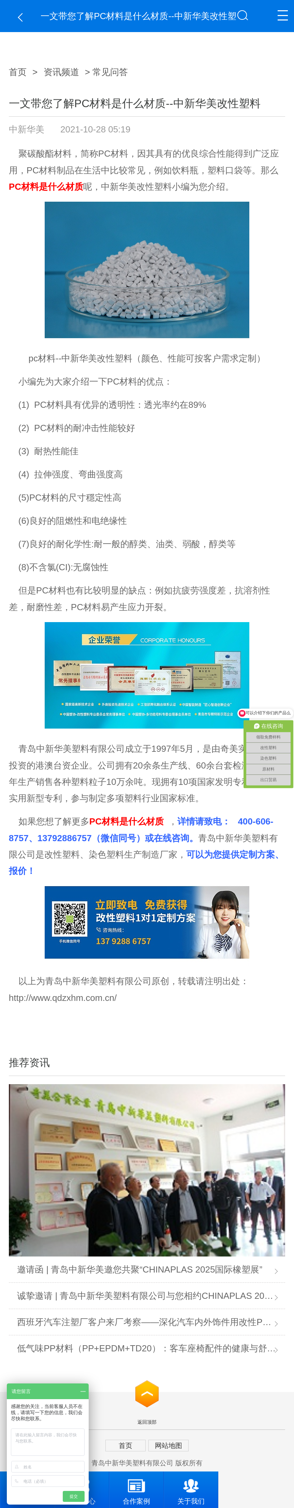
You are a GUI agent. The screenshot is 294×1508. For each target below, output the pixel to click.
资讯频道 (61, 72)
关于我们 (191, 1488)
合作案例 (136, 1488)
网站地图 (168, 1445)
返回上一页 (22, 17)
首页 (18, 72)
